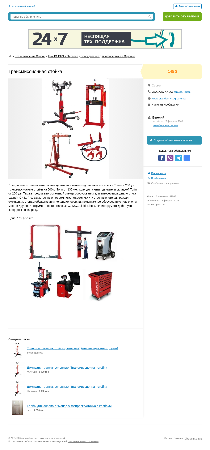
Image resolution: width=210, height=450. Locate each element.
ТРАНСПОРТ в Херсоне (63, 56)
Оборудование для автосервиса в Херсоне (107, 56)
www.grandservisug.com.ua (169, 98)
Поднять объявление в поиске (170, 140)
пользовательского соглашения (83, 441)
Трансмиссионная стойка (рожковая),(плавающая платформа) (72, 348)
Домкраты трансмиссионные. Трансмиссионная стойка (67, 367)
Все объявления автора (165, 125)
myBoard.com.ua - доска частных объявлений (43, 438)
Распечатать (158, 173)
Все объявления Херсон (30, 56)
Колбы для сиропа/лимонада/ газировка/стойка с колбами (69, 406)
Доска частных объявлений (21, 6)
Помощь (178, 438)
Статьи (168, 438)
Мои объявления (187, 6)
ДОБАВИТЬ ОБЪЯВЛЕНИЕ (182, 16)
